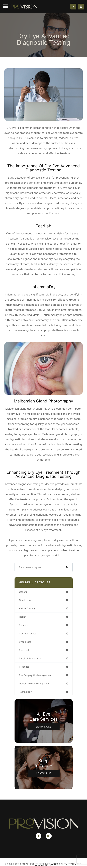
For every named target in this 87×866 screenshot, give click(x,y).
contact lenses (27, 633)
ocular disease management (34, 683)
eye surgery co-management (35, 675)
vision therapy (27, 608)
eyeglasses (25, 641)
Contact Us (43, 773)
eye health (25, 650)
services (23, 625)
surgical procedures (30, 658)
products (24, 666)
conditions (25, 600)
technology (25, 691)
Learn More (43, 726)
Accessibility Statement (66, 864)
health (22, 616)
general (23, 591)
